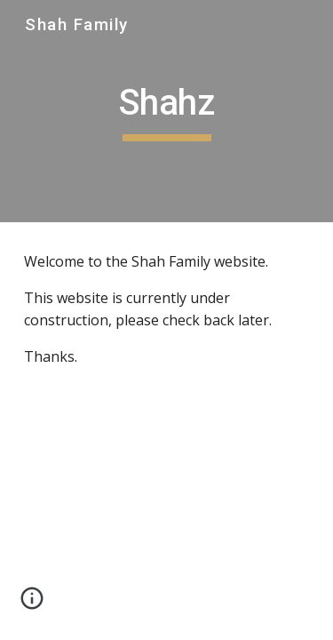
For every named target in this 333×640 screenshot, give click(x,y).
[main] (167, 111)
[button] (32, 604)
